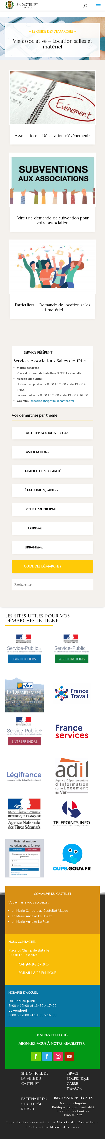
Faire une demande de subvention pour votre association (52, 220)
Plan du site (73, 1115)
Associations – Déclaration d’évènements (53, 135)
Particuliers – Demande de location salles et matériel (52, 307)
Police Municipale (41, 509)
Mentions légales (73, 1103)
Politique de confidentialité (73, 1107)
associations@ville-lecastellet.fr (52, 401)
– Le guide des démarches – (52, 31)
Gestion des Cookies (73, 1111)
